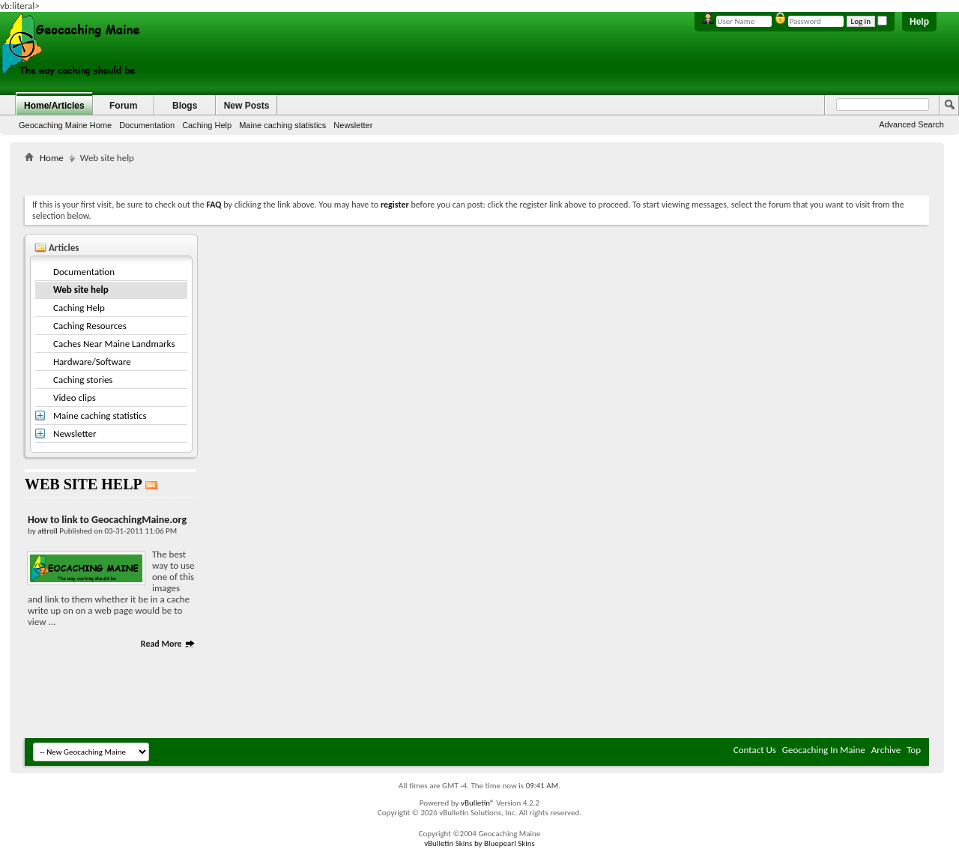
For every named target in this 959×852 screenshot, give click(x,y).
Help (919, 21)
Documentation (147, 125)
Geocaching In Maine (823, 749)
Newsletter (352, 125)
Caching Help (207, 125)
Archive (886, 749)
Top (914, 749)
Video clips (74, 397)
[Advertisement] (477, 176)
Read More (168, 643)
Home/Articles (54, 105)
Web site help (81, 289)
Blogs (184, 105)
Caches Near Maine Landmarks (114, 343)
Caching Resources (90, 325)
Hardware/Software (92, 361)
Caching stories (82, 379)
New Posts (247, 105)
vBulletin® (477, 803)
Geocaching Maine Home (65, 125)
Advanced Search (911, 124)
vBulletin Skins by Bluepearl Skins (479, 843)
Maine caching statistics (282, 125)
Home (52, 157)
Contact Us (754, 749)
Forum (123, 105)
